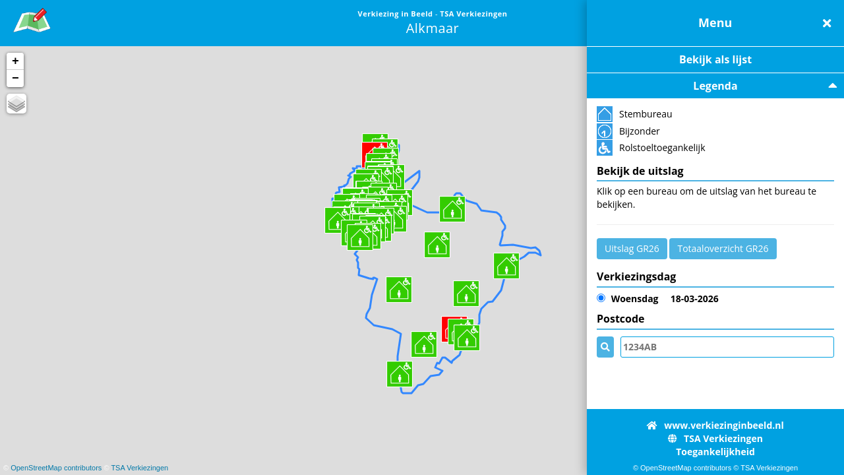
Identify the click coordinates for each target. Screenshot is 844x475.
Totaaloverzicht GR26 (722, 248)
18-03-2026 (658, 299)
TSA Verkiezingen (139, 468)
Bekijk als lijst (715, 59)
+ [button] (15, 61)
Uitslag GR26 (632, 248)
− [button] (15, 78)
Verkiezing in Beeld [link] (396, 13)
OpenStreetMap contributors (56, 468)
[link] (32, 18)
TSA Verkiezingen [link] (473, 13)
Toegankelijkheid (715, 451)
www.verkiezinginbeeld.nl (715, 425)
